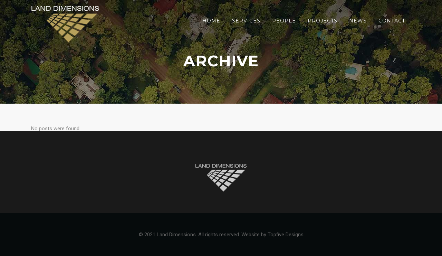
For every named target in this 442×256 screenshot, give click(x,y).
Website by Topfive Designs (272, 234)
